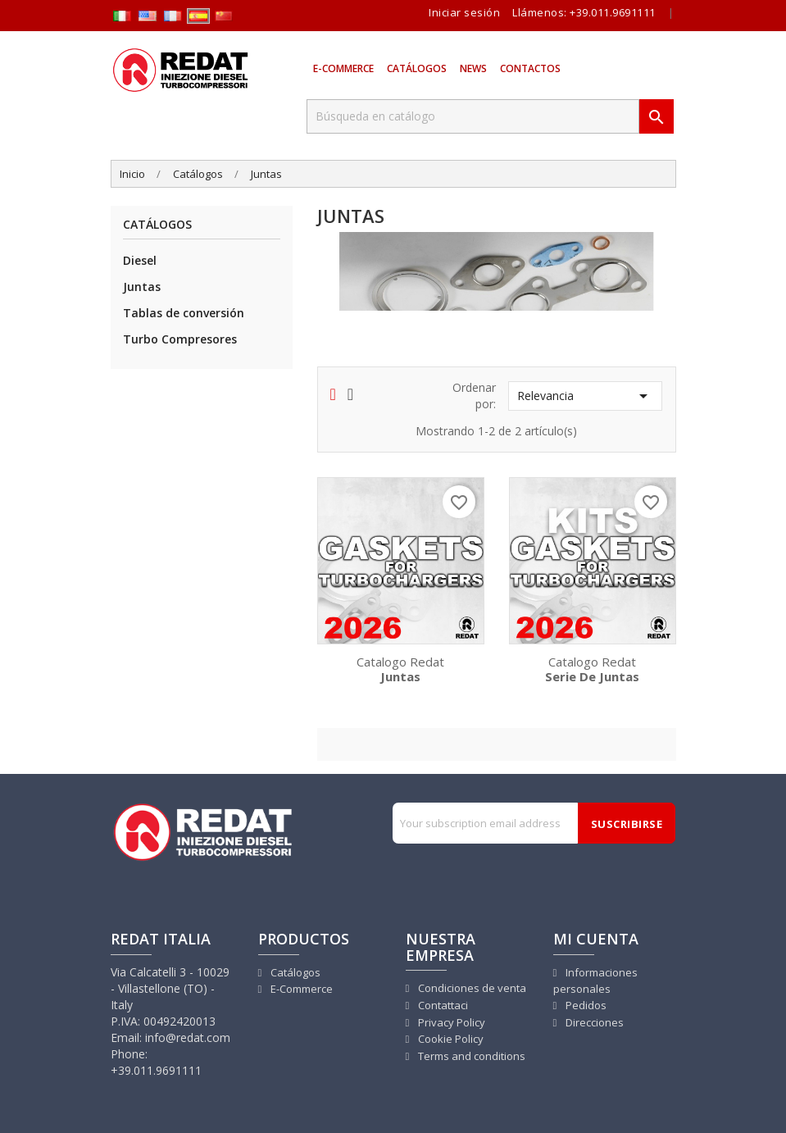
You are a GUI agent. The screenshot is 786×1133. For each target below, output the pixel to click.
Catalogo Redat (400, 668)
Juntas (142, 286)
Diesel (140, 260)
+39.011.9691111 (613, 12)
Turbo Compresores (180, 339)
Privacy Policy (450, 1022)
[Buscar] (473, 116)
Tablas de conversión (183, 313)
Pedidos (585, 1005)
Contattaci (442, 1005)
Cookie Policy (450, 1038)
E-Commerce (343, 68)
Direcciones (593, 1022)
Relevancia (585, 396)
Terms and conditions (470, 1056)
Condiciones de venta (471, 988)
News (473, 68)
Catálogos (417, 68)
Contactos (530, 68)
